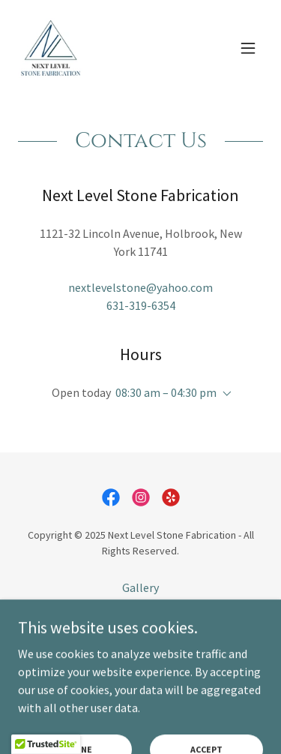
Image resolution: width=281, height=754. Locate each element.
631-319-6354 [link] (140, 305)
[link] (50, 48)
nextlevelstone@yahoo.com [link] (140, 287)
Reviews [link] (140, 629)
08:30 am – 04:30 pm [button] (166, 392)
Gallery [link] (140, 587)
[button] (248, 48)
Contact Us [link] (140, 608)
